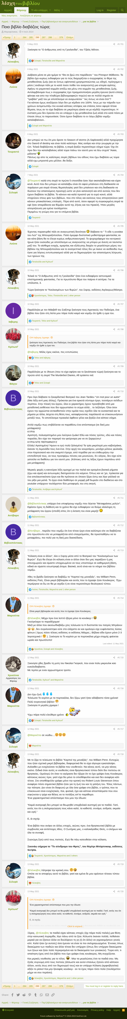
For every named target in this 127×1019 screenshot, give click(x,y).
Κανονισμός (82, 1010)
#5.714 (120, 598)
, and (49, 61)
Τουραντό (13, 151)
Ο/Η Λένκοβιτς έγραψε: (40, 606)
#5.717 (120, 729)
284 (24, 37)
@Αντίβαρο (33, 530)
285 (31, 37)
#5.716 (120, 688)
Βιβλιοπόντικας (13, 409)
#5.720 (120, 891)
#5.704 (120, 175)
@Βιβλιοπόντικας (36, 503)
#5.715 (120, 657)
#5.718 (120, 754)
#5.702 (120, 69)
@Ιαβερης (33, 351)
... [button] (19, 37)
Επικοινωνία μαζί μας (65, 1010)
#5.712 (120, 525)
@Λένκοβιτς (34, 618)
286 (37, 37)
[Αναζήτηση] (122, 10)
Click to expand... (75, 926)
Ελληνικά (8, 1010)
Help (108, 1010)
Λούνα (13, 86)
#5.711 (120, 498)
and (42, 126)
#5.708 (120, 329)
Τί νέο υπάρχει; (39, 10)
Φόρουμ (21, 10)
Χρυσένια (13, 675)
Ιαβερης (13, 321)
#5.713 (120, 550)
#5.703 (120, 134)
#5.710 (120, 391)
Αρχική (8, 10)
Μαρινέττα (13, 615)
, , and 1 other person (57, 295)
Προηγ (7, 37)
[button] (50, 10)
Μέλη (57, 10)
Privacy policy (97, 1010)
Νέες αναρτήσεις (9, 15)
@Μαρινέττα (34, 735)
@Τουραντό (33, 180)
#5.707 (120, 304)
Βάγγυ (13, 383)
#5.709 (120, 366)
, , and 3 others (55, 856)
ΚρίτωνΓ (13, 346)
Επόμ (69, 37)
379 (61, 37)
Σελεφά (13, 192)
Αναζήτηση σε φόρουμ (30, 15)
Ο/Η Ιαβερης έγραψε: (40, 337)
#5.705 (120, 226)
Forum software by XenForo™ (63, 1016)
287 (43, 37)
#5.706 (120, 270)
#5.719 (120, 864)
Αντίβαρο (13, 515)
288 (50, 37)
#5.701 (120, 44)
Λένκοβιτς (13, 61)
